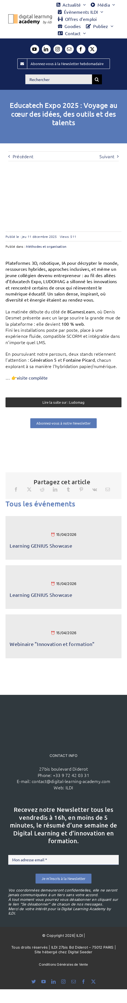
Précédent (23, 156)
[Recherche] (97, 79)
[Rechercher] (58, 79)
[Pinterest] (81, 489)
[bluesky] (33, 981)
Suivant (106, 156)
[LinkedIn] (55, 489)
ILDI (69, 787)
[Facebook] (16, 489)
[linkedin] (46, 49)
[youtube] (34, 49)
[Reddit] (42, 489)
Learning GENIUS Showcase (41, 545)
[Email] (108, 489)
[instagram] (57, 49)
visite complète (32, 377)
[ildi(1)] (63, 705)
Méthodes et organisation (46, 246)
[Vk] (95, 489)
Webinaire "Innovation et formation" (52, 644)
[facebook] (81, 49)
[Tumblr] (68, 489)
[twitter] (92, 49)
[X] (29, 489)
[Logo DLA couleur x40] (30, 16)
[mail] (69, 49)
